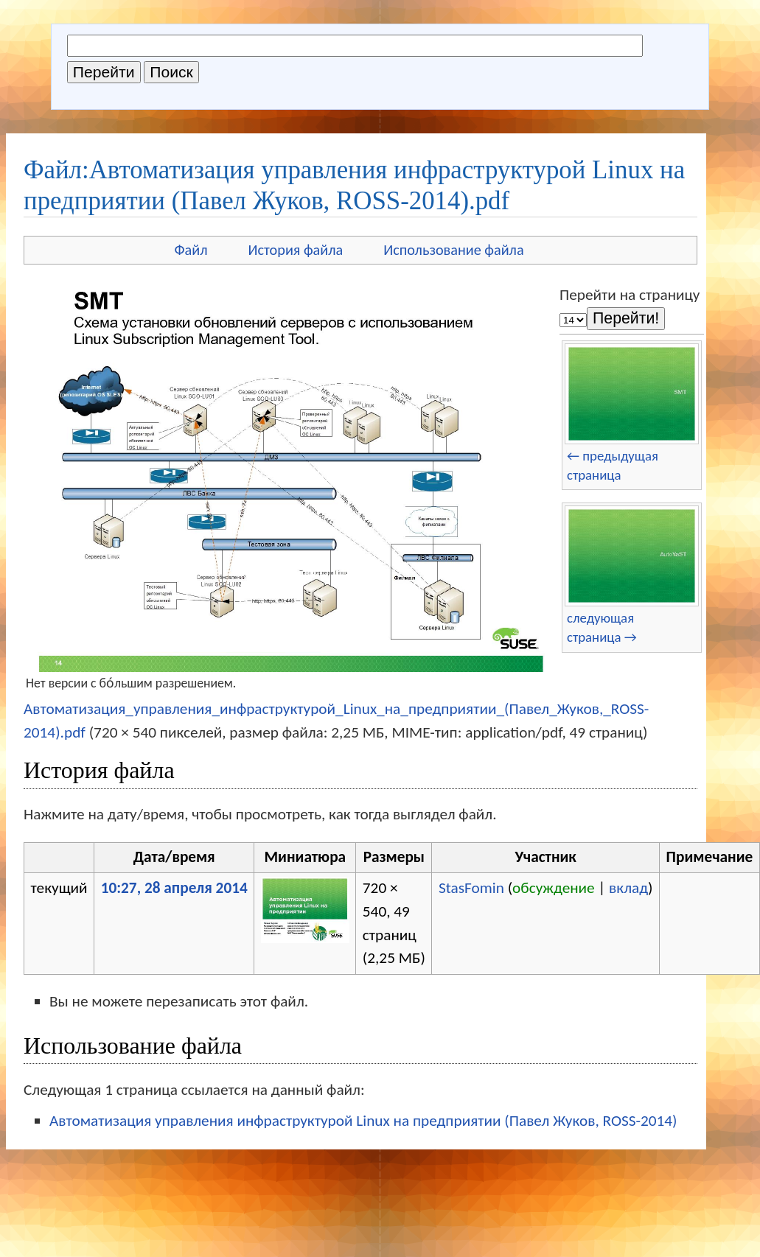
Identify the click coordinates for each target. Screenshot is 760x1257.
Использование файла (453, 250)
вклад (628, 887)
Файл (190, 250)
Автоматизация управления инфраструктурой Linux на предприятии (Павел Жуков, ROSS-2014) (363, 1120)
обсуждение (553, 887)
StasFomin (471, 887)
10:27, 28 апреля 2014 (174, 887)
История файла (296, 250)
